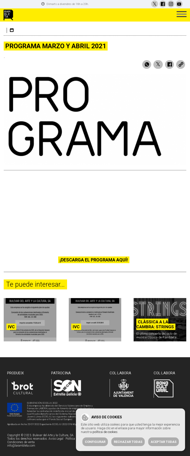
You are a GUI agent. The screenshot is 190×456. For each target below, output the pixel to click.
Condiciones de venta (21, 442)
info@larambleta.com (21, 445)
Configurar (95, 442)
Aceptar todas (163, 442)
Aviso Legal (55, 438)
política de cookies (105, 432)
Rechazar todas (128, 442)
